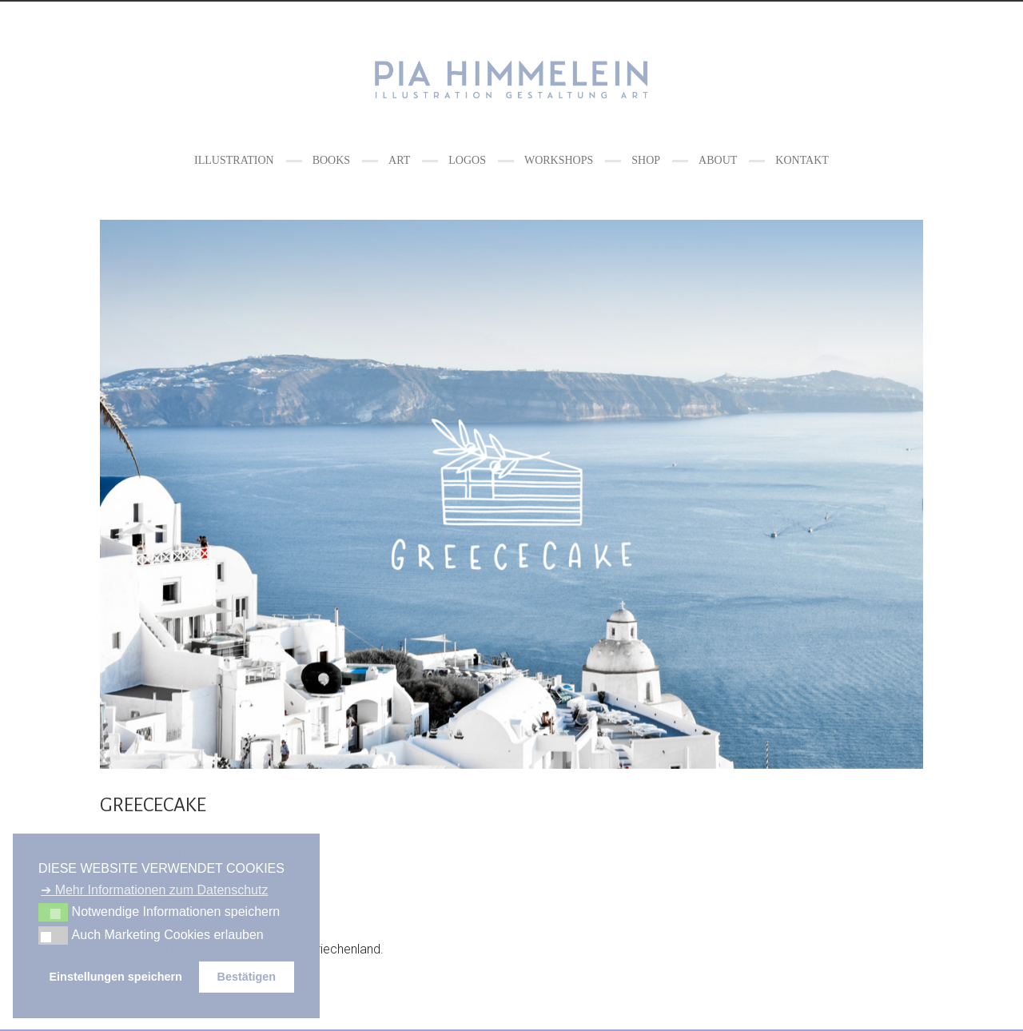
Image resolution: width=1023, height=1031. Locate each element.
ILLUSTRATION (234, 160)
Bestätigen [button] (246, 976)
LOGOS (467, 160)
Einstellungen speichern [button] (116, 976)
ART (399, 160)
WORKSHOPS (558, 160)
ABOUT (718, 160)
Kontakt (802, 160)
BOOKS (331, 160)
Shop (645, 160)
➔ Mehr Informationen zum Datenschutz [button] (154, 890)
